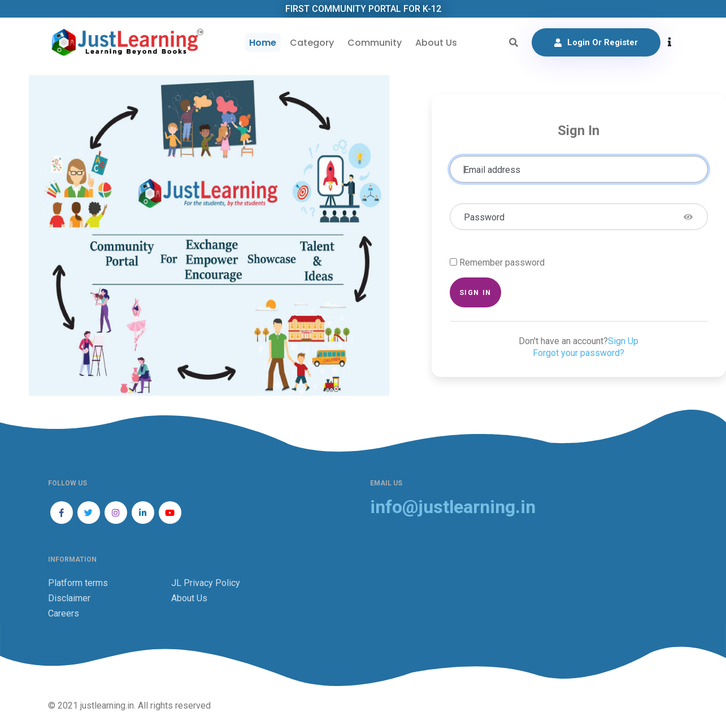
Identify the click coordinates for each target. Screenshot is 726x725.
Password (484, 217)
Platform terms (78, 583)
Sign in (475, 292)
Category (312, 42)
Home (262, 42)
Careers (63, 613)
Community (374, 42)
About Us (436, 42)
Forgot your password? (578, 353)
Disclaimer (69, 598)
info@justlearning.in (453, 507)
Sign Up (623, 341)
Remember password (502, 262)
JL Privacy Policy (205, 583)
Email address (492, 169)
